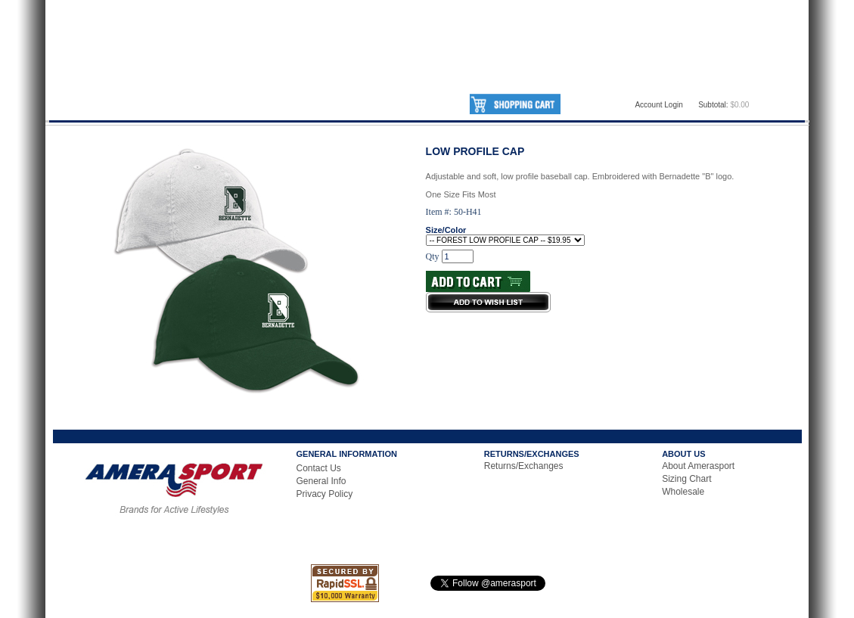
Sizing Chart (686, 479)
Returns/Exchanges (524, 466)
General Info (321, 481)
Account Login (658, 105)
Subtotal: (713, 105)
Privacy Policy (325, 494)
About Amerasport (698, 466)
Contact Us (319, 468)
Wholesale (683, 491)
